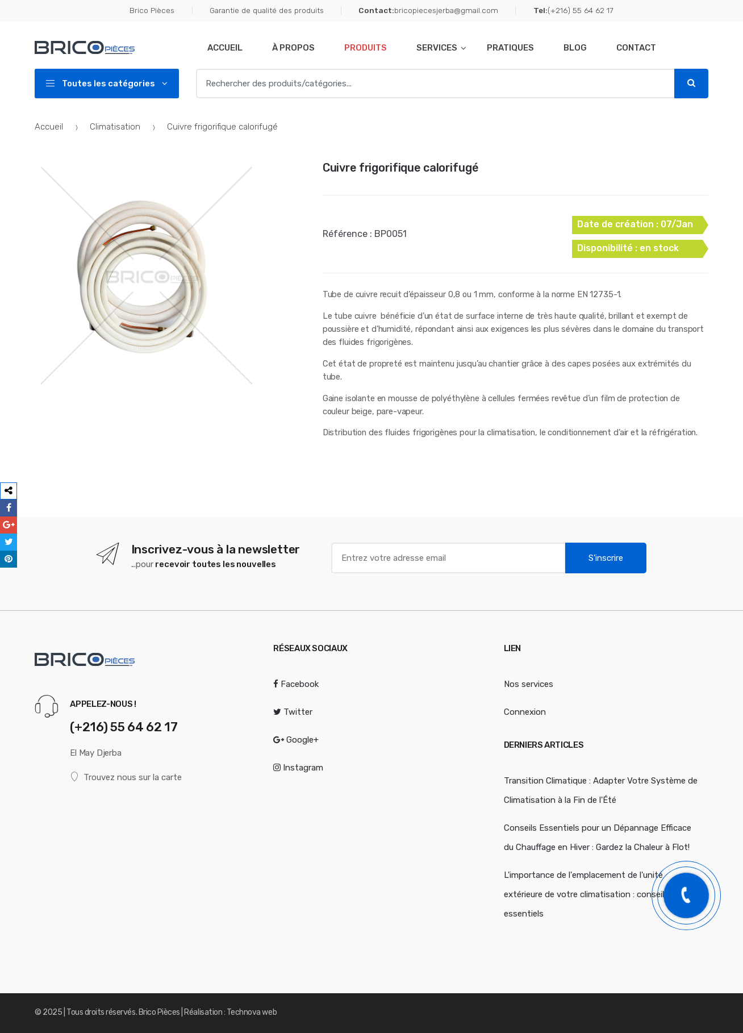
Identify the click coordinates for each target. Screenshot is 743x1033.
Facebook (296, 684)
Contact (636, 48)
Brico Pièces (152, 10)
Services (436, 48)
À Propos (293, 48)
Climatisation (115, 127)
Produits (365, 48)
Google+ (296, 740)
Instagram (298, 768)
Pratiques (510, 48)
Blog (575, 48)
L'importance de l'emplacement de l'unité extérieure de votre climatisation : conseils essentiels (586, 894)
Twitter (292, 712)
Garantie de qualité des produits (267, 10)
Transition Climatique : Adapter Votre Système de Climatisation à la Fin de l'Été (601, 790)
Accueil (225, 48)
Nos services (528, 684)
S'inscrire (605, 558)
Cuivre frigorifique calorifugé (400, 167)
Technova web (252, 1012)
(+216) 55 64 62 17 (573, 11)
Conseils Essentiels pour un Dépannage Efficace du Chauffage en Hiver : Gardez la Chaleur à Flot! (597, 837)
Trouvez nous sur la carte (126, 777)
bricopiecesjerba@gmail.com (428, 11)
